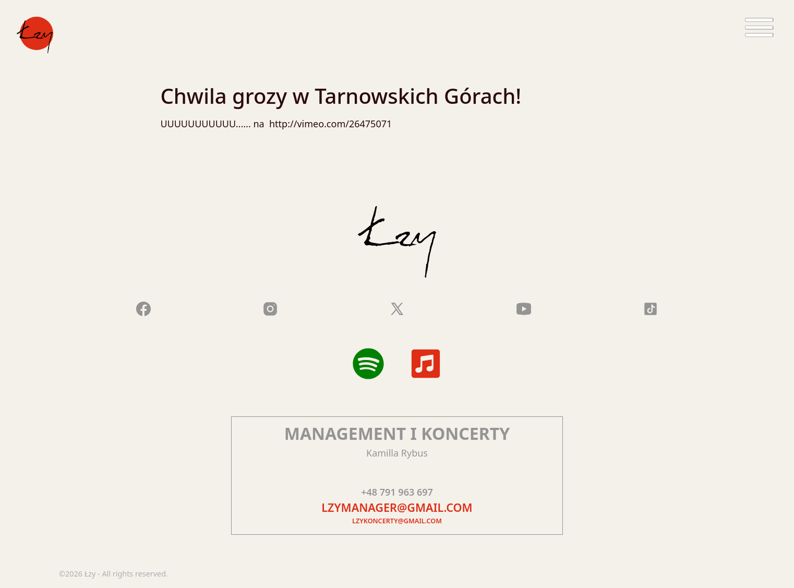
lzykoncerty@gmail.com (397, 521)
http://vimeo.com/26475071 (329, 123)
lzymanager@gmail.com (396, 507)
